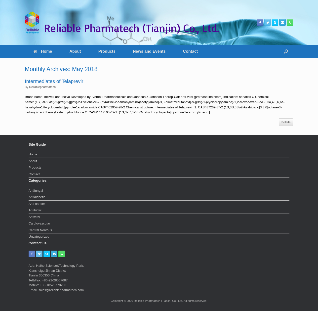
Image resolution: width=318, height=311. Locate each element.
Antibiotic (35, 210)
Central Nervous (40, 230)
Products (107, 51)
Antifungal (36, 190)
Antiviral (34, 217)
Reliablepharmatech (42, 87)
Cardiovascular (39, 223)
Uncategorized (39, 236)
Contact (190, 51)
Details (285, 122)
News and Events (149, 51)
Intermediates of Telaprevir (54, 81)
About (75, 51)
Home (43, 51)
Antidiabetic (37, 197)
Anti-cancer (37, 204)
